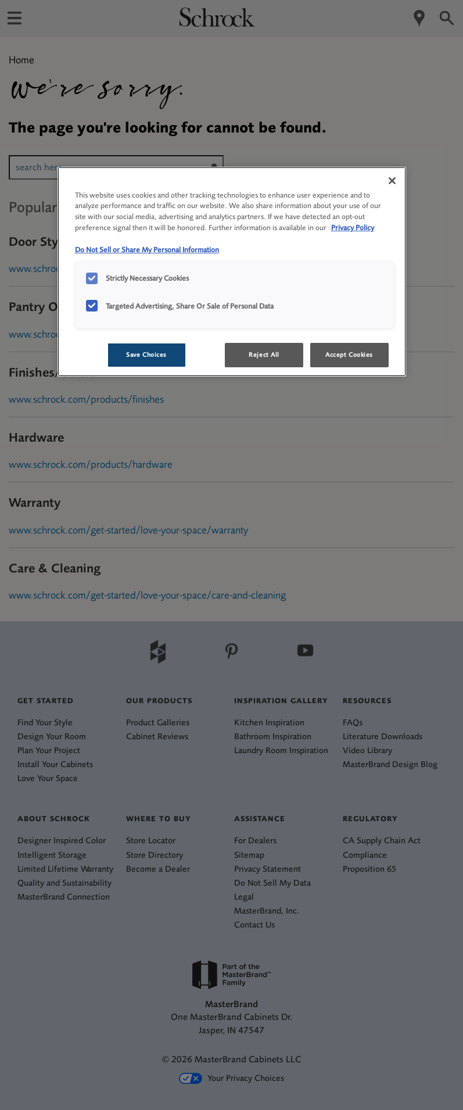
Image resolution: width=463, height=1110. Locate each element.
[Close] (392, 181)
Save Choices (146, 355)
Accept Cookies (349, 355)
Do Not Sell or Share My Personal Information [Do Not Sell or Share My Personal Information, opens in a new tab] (147, 249)
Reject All (264, 355)
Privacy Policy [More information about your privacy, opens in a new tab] (352, 227)
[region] (232, 272)
